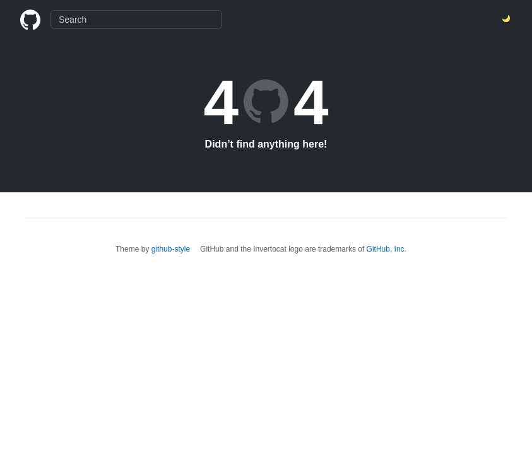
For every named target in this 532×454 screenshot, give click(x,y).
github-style (170, 249)
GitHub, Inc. (386, 249)
